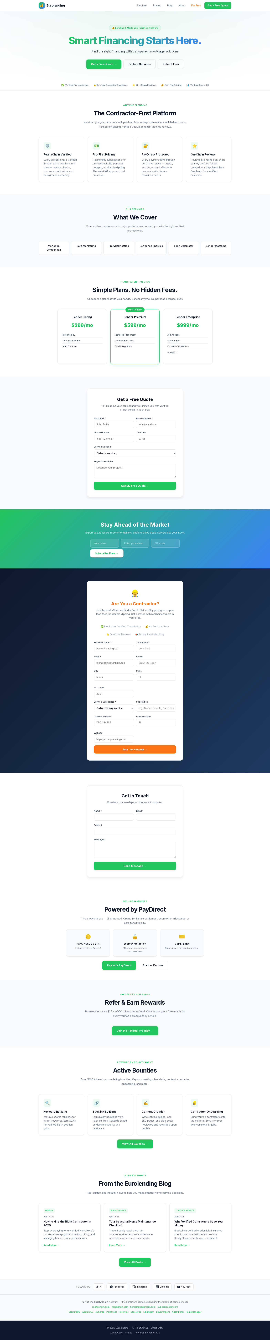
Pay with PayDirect (119, 965)
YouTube (184, 1286)
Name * (98, 810)
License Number (102, 716)
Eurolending (52, 5)
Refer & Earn (171, 64)
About (181, 5)
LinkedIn (162, 1286)
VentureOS (74, 1311)
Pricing (157, 5)
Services (142, 5)
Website (98, 732)
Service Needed (102, 446)
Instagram (140, 1286)
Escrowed (136, 1311)
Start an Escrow (153, 965)
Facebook (117, 1286)
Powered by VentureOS (147, 1332)
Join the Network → (135, 749)
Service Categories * (105, 701)
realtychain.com (101, 1306)
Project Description (104, 461)
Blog (170, 5)
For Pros (196, 5)
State (139, 670)
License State (143, 716)
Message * (99, 839)
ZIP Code (141, 432)
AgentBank (178, 1311)
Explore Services (139, 64)
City (96, 670)
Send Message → (135, 866)
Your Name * (143, 642)
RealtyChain (142, 1327)
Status (128, 1332)
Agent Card (116, 1332)
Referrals (124, 1311)
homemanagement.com (142, 1306)
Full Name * (100, 418)
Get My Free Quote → (135, 485)
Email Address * (144, 418)
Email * (97, 656)
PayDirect (111, 1311)
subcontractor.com (168, 1306)
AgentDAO (87, 1311)
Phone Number (102, 432)
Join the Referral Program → (135, 1030)
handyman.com (120, 1306)
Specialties (142, 701)
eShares (99, 1311)
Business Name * (103, 642)
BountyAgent (163, 1311)
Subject (98, 825)
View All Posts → (135, 1262)
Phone (139, 656)
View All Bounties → (135, 1143)
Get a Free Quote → (104, 64)
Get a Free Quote (217, 5)
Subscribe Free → (107, 553)
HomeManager (193, 1311)
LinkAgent (148, 1311)
